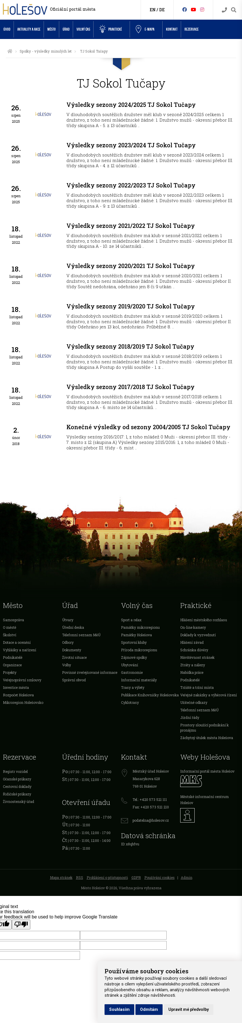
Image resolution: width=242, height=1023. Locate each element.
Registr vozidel (15, 771)
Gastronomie (132, 672)
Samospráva (13, 619)
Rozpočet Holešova (18, 695)
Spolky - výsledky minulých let (46, 51)
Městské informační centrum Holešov (204, 799)
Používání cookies (159, 877)
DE (162, 9)
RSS (79, 877)
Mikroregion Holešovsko (23, 702)
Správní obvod (74, 680)
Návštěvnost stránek (197, 657)
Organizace (12, 665)
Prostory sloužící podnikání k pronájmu (204, 727)
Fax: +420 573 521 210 (151, 807)
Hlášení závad (192, 642)
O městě (9, 627)
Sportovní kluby (134, 642)
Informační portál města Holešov (207, 771)
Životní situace (74, 657)
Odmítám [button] (149, 1009)
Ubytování (129, 665)
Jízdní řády (189, 717)
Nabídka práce (191, 672)
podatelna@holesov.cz (151, 820)
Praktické (110, 29)
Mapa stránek (61, 877)
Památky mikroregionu (140, 627)
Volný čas (83, 29)
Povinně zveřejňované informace (89, 672)
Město (51, 29)
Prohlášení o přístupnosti (107, 877)
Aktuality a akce (28, 29)
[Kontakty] (224, 10)
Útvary (67, 619)
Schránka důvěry (194, 650)
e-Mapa (145, 29)
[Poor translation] (21, 924)
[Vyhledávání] (233, 10)
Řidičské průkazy (17, 794)
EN (153, 9)
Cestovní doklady (17, 786)
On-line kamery (193, 627)
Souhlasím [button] (119, 1009)
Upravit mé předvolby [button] (188, 1009)
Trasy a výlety (132, 687)
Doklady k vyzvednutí (198, 635)
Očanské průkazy (17, 779)
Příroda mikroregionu (139, 650)
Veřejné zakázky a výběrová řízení (208, 695)
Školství (9, 635)
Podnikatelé (12, 657)
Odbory (68, 642)
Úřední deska (73, 627)
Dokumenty (71, 650)
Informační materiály (139, 680)
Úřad (66, 29)
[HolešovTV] (193, 9)
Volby (66, 665)
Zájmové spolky (134, 657)
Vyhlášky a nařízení (19, 650)
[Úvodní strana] (9, 51)
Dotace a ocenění (17, 642)
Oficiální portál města (72, 9)
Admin (186, 877)
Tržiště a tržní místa (197, 687)
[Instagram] (202, 9)
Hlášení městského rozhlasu (203, 619)
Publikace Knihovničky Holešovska (150, 695)
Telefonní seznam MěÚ (81, 635)
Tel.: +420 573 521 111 (150, 799)
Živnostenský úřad (18, 801)
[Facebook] (184, 9)
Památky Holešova (136, 635)
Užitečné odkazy (193, 702)
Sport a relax (131, 619)
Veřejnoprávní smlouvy (22, 680)
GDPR (136, 877)
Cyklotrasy (130, 702)
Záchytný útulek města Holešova (206, 737)
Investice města (16, 687)
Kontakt (172, 29)
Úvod (6, 29)
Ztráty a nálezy (192, 665)
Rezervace (192, 29)
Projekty (9, 672)
